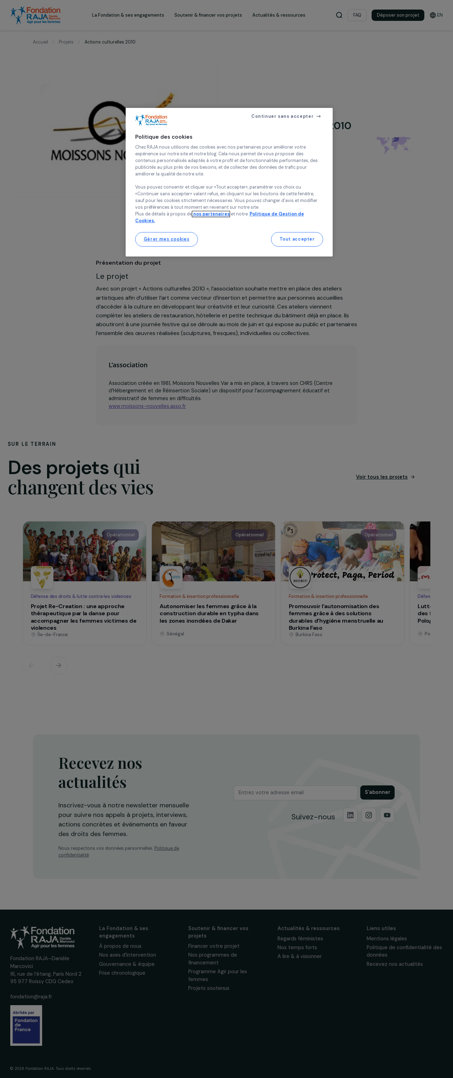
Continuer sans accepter (282, 116)
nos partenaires (211, 214)
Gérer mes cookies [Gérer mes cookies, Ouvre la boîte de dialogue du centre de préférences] (167, 239)
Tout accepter (297, 239)
